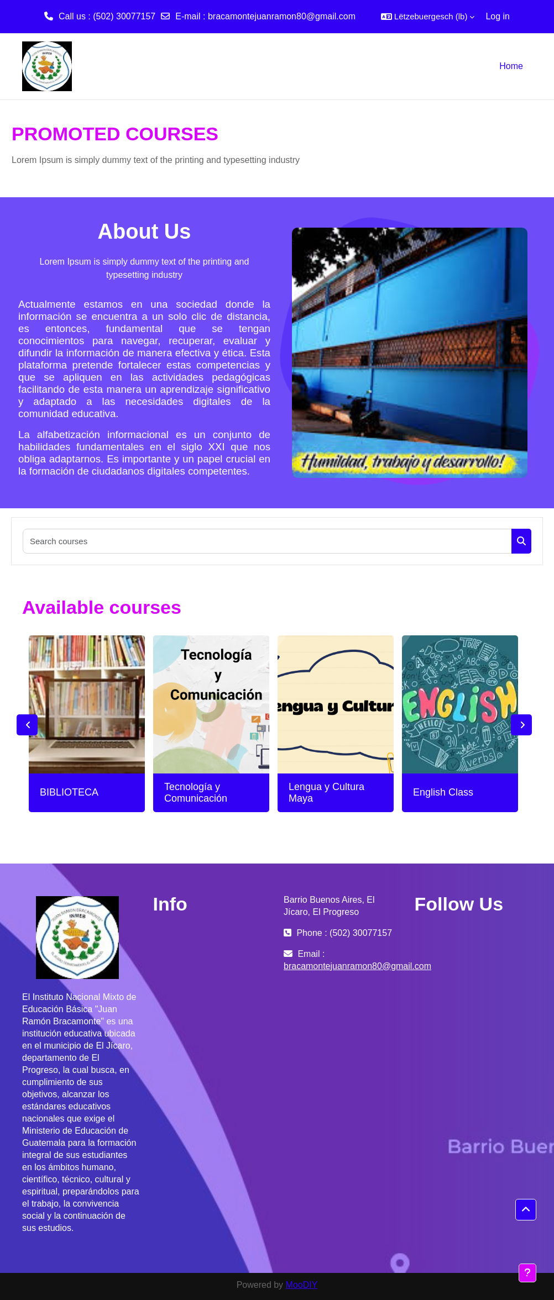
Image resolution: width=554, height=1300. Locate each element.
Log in (497, 16)
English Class (443, 792)
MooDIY (302, 1285)
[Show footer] (527, 1273)
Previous (27, 724)
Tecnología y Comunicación (195, 792)
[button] (428, 16)
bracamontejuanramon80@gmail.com (282, 16)
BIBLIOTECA (69, 792)
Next (521, 724)
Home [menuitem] (511, 66)
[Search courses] (268, 541)
